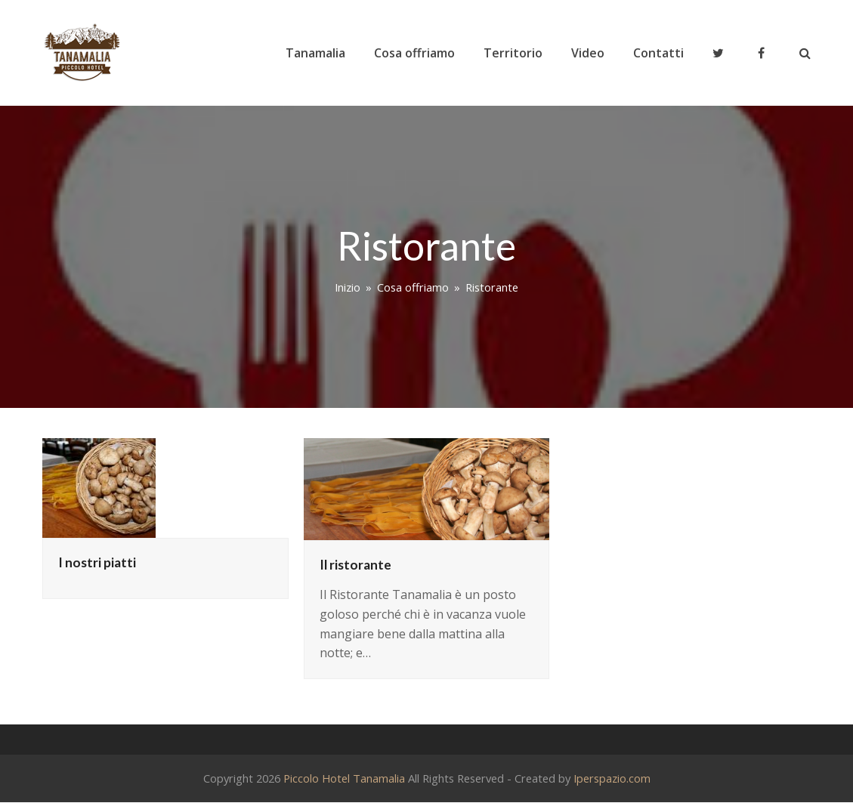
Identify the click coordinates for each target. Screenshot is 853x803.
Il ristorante (355, 565)
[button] (805, 53)
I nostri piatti (97, 562)
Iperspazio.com (612, 778)
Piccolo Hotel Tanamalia (344, 778)
